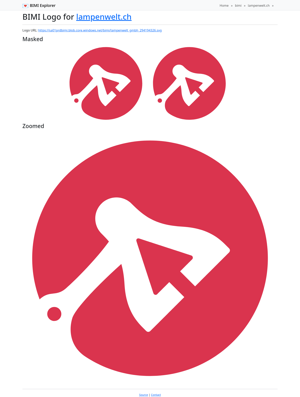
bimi (238, 5)
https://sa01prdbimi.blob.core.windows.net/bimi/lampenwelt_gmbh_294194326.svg (100, 30)
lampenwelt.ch (258, 5)
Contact (156, 395)
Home (224, 5)
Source (143, 395)
